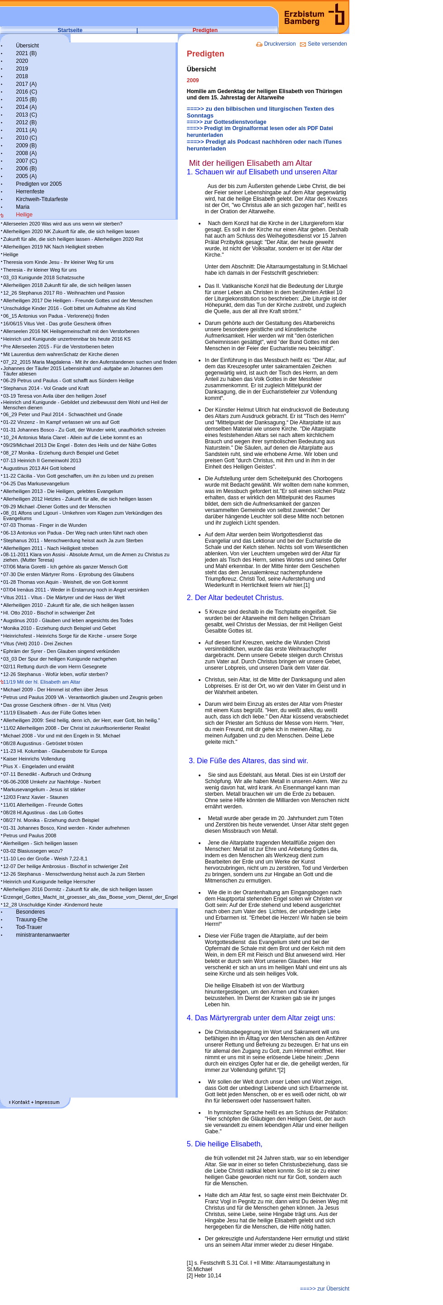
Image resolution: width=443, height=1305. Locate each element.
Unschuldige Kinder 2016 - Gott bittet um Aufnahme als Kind (69, 308)
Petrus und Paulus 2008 (29, 835)
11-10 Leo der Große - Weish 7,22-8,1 (45, 858)
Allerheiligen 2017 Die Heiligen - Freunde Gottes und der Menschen (77, 300)
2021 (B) (26, 53)
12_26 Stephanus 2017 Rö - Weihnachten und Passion (63, 293)
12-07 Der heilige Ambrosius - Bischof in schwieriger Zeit (65, 866)
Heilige (24, 214)
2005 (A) (26, 176)
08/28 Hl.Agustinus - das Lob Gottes (43, 812)
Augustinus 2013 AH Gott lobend (39, 468)
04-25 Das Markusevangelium (36, 483)
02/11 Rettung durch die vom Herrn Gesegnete (55, 666)
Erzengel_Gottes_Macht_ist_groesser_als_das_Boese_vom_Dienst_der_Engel (90, 897)
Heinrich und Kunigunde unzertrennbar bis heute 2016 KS (67, 339)
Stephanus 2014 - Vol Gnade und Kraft (46, 388)
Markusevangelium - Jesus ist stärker (44, 789)
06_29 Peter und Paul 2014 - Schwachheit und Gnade (63, 414)
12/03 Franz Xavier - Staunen (35, 797)
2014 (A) (26, 107)
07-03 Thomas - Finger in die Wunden (45, 525)
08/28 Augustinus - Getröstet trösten (43, 743)
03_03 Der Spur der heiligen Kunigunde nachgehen (60, 659)
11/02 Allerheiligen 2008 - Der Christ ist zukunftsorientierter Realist (76, 728)
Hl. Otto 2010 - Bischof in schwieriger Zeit (49, 612)
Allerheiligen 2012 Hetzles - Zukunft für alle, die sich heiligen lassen (77, 499)
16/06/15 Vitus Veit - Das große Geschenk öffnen (57, 323)
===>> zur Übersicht (324, 1289)
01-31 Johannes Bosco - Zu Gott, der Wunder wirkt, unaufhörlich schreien (84, 429)
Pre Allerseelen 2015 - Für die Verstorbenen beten (58, 346)
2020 (22, 61)
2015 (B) (26, 99)
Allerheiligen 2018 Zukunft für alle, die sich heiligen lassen (67, 285)
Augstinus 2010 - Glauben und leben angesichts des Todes (68, 620)
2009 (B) (26, 145)
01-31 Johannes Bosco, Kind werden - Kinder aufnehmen (66, 828)
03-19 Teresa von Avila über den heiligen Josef (54, 396)
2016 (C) (26, 92)
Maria (22, 207)
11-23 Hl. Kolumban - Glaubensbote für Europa (55, 751)
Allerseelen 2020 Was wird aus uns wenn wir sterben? (63, 223)
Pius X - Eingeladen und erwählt (38, 766)
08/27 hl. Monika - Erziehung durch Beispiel (51, 820)
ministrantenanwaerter (43, 935)
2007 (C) (26, 161)
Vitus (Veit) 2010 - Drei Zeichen (37, 643)
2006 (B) (26, 168)
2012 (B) (26, 122)
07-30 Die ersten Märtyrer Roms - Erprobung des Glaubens (68, 574)
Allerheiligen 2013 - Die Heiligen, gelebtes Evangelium (63, 491)
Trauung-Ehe (32, 919)
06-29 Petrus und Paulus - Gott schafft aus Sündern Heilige (68, 380)
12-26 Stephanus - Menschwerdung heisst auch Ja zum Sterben (74, 874)
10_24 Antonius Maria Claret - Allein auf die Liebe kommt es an (72, 437)
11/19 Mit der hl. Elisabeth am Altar (42, 682)
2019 (22, 69)
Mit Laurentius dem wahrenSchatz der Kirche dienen (61, 354)
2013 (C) (26, 115)
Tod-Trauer (29, 927)
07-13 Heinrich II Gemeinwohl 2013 (42, 460)
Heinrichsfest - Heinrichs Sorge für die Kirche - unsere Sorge (70, 635)
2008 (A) (26, 153)
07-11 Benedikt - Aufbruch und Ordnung (47, 774)
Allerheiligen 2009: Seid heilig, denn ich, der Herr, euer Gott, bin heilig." (81, 720)
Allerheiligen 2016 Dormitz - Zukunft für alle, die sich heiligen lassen (77, 889)
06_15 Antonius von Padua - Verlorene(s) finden (56, 316)
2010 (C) (26, 138)
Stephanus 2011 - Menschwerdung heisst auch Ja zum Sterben (73, 540)
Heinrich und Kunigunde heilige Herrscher (49, 881)
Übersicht (27, 45)
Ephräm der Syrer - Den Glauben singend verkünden (61, 651)
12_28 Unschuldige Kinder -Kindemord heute (53, 904)
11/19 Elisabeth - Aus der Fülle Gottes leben (51, 712)
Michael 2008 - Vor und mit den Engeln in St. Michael (61, 735)
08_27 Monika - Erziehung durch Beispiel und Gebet (61, 452)
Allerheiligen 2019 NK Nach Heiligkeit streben (53, 246)
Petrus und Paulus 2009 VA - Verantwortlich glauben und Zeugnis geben (82, 697)
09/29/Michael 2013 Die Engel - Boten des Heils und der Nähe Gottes (80, 445)
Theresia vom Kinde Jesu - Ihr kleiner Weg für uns (58, 262)
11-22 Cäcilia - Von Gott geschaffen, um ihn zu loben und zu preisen (78, 476)
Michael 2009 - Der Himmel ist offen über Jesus (55, 689)
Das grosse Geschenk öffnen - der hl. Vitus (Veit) (57, 705)
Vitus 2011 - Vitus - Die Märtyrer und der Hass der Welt (63, 597)
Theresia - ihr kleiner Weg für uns (39, 269)
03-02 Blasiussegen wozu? (32, 851)
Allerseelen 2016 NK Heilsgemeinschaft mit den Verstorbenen (71, 331)
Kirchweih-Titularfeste (42, 199)
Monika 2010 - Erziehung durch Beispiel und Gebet (59, 628)
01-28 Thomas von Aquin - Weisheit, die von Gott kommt (65, 582)
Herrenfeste (30, 191)
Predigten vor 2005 (39, 184)
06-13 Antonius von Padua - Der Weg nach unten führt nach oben (75, 532)
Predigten (205, 30)
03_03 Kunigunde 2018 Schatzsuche (44, 277)
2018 (22, 76)
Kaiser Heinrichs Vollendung (34, 758)
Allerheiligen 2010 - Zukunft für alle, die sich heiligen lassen (68, 605)
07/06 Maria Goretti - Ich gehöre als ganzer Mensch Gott (65, 566)
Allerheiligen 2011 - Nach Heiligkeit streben (50, 548)
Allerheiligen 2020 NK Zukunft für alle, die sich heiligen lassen (71, 231)
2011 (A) (26, 130)
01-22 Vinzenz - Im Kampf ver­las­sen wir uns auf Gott (61, 422)
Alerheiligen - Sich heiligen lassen (40, 843)
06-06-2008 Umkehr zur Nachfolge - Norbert (51, 781)
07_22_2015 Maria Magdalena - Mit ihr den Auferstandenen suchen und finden (89, 362)
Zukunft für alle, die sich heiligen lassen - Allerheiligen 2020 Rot (73, 239)
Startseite (70, 30)
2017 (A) (26, 84)
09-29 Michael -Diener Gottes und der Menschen (57, 506)
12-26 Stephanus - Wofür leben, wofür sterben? (55, 674)
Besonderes (30, 912)
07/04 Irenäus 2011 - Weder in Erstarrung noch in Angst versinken (76, 589)
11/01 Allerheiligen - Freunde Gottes (43, 804)
